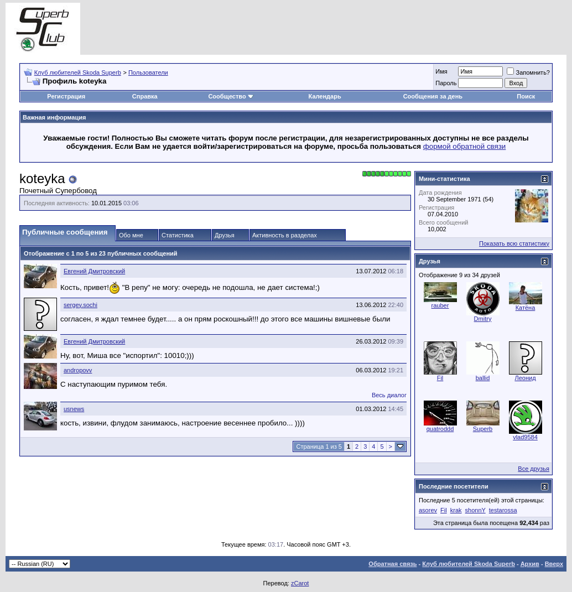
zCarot (300, 583)
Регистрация (66, 96)
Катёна (525, 307)
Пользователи (148, 72)
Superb (482, 428)
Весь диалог (389, 395)
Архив (530, 563)
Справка (145, 96)
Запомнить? (528, 72)
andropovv (78, 370)
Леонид (524, 378)
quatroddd (440, 428)
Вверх (554, 563)
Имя (441, 71)
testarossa (503, 510)
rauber (440, 305)
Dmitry (483, 318)
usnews (74, 409)
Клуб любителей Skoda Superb (77, 72)
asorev (428, 510)
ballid (483, 378)
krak (456, 510)
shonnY (475, 510)
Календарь (325, 96)
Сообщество (230, 96)
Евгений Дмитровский (94, 271)
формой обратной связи (464, 146)
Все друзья (533, 468)
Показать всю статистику (514, 243)
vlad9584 (525, 437)
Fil (440, 378)
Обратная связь (392, 563)
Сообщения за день (432, 96)
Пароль (445, 83)
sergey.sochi (80, 305)
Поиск (526, 96)
